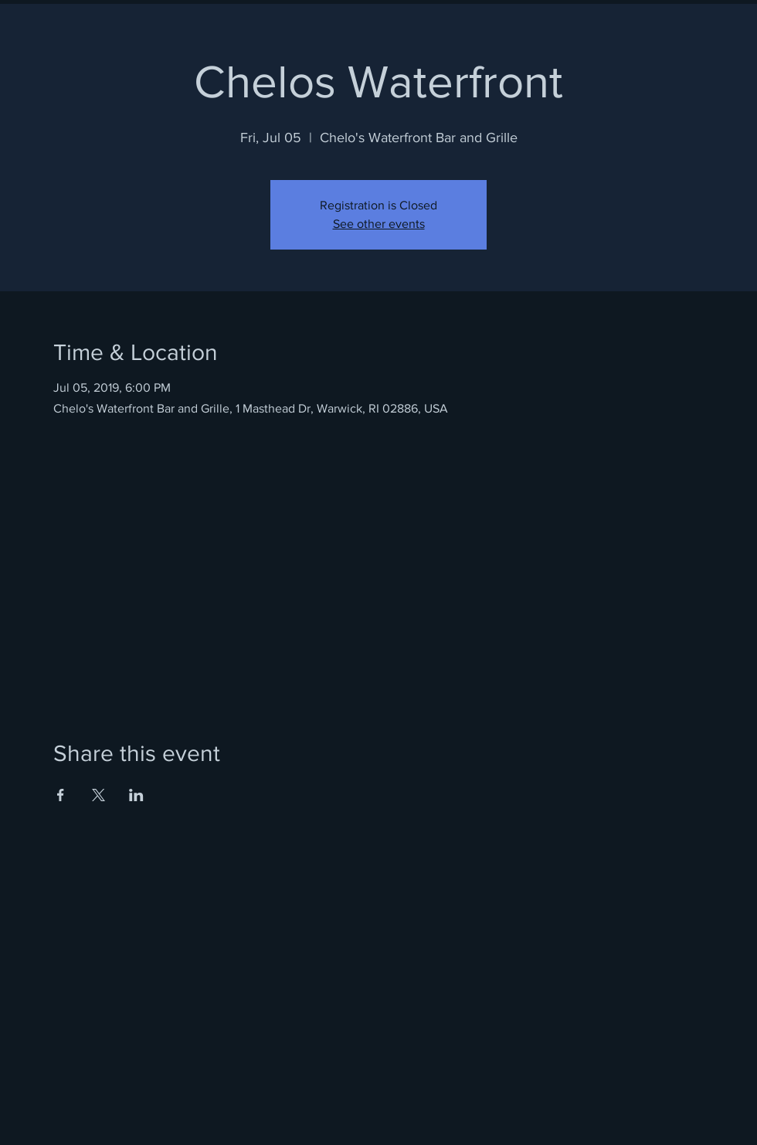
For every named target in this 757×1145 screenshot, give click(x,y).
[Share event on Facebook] (60, 795)
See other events (379, 223)
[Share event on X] (98, 795)
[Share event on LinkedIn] (136, 795)
